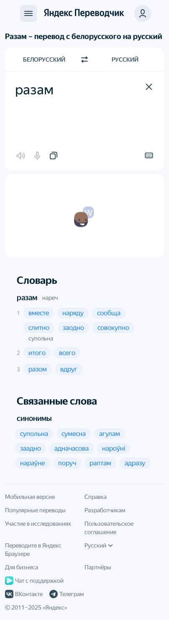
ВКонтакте (24, 594)
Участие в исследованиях (38, 523)
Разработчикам (104, 510)
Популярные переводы (35, 510)
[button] (149, 86)
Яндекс (54, 607)
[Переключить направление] (84, 59)
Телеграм (66, 594)
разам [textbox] (34, 90)
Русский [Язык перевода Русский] (125, 59)
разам (27, 297)
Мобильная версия (30, 496)
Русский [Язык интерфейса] (98, 545)
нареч (50, 297)
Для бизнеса (21, 567)
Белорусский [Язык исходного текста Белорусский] (44, 59)
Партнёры (97, 567)
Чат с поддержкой (34, 580)
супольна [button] (40, 338)
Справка (95, 496)
